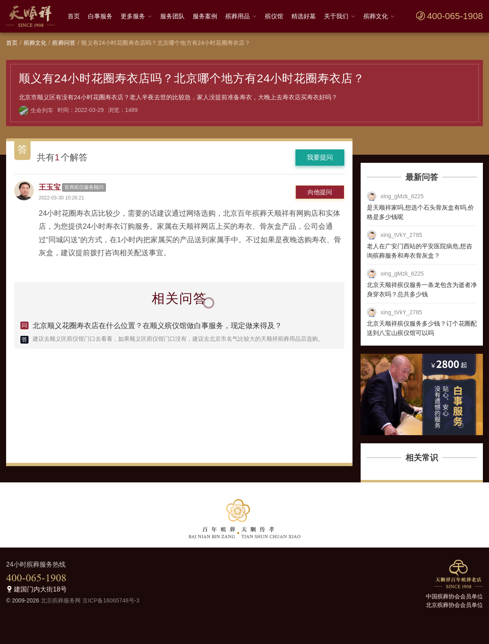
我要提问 (320, 157)
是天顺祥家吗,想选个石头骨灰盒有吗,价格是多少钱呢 (420, 212)
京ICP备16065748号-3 (110, 600)
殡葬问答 (63, 42)
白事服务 (100, 16)
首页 (74, 16)
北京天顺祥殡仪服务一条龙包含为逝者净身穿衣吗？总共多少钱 (422, 289)
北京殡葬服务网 (61, 600)
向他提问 (320, 191)
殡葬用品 (237, 16)
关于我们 (336, 16)
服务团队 (172, 16)
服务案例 (205, 16)
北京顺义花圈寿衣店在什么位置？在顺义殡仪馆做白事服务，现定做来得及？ (157, 326)
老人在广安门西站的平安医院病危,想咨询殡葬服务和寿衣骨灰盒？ (419, 251)
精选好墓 (303, 16)
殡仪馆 (274, 16)
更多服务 (133, 16)
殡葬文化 (375, 16)
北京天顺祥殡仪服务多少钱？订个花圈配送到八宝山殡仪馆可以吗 (422, 328)
